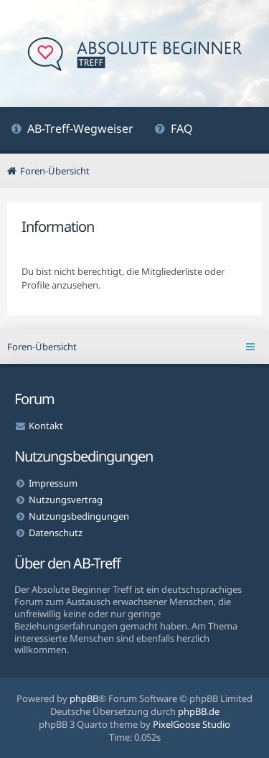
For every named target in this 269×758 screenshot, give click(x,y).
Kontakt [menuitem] (46, 425)
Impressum (53, 483)
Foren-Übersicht (42, 346)
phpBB (84, 698)
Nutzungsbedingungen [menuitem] (79, 516)
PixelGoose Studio (191, 724)
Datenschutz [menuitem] (55, 532)
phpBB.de (199, 711)
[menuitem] (72, 130)
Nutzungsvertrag (66, 499)
